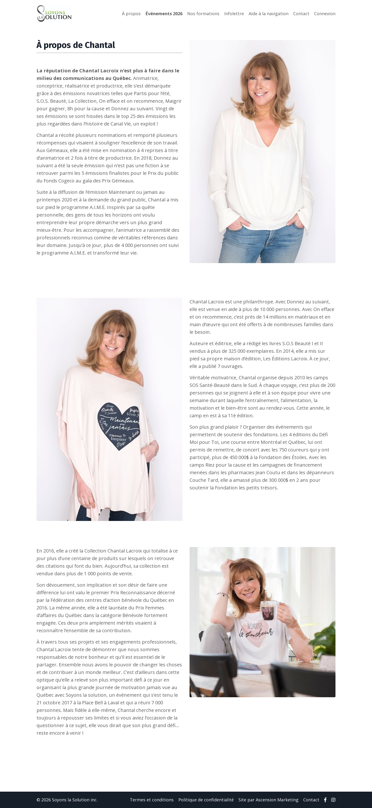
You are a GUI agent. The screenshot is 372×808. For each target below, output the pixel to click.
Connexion (324, 13)
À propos (131, 13)
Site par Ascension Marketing (268, 800)
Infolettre (234, 13)
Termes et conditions (152, 800)
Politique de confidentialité (206, 800)
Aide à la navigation (268, 13)
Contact (301, 13)
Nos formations (203, 13)
